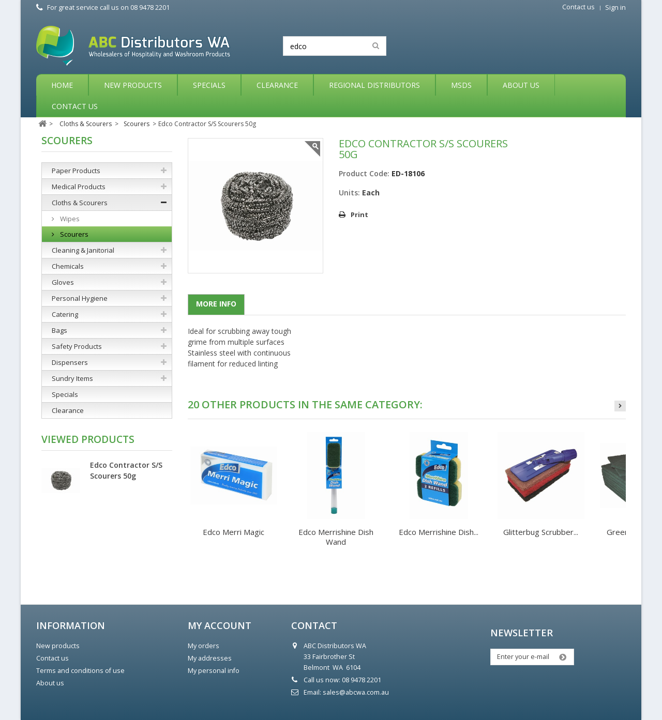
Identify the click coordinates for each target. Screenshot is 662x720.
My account (219, 625)
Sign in (615, 7)
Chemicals (68, 266)
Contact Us (75, 106)
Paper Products (76, 170)
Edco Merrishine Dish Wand (335, 537)
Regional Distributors (374, 85)
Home (62, 85)
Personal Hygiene (80, 298)
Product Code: (364, 173)
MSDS (461, 85)
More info (216, 304)
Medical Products (79, 186)
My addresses (210, 658)
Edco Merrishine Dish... (438, 532)
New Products (133, 85)
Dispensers (70, 362)
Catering (65, 314)
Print (359, 214)
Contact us (578, 7)
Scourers (73, 234)
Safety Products (77, 346)
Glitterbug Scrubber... (540, 532)
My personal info (213, 670)
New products (58, 645)
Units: (349, 192)
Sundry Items (72, 378)
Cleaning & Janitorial (83, 250)
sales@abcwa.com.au (356, 692)
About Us (521, 85)
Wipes (69, 218)
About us (50, 683)
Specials (209, 85)
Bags (59, 330)
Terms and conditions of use (80, 670)
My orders (203, 645)
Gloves (63, 282)
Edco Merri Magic (233, 532)
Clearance (277, 85)
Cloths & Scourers (80, 202)
